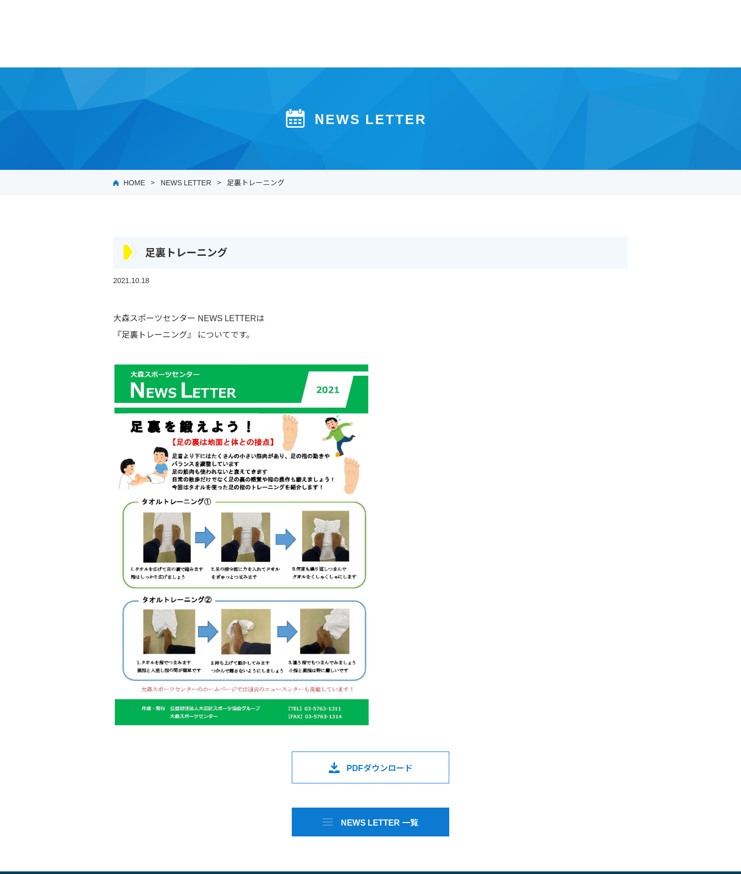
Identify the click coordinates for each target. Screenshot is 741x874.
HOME (134, 182)
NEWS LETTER (186, 182)
